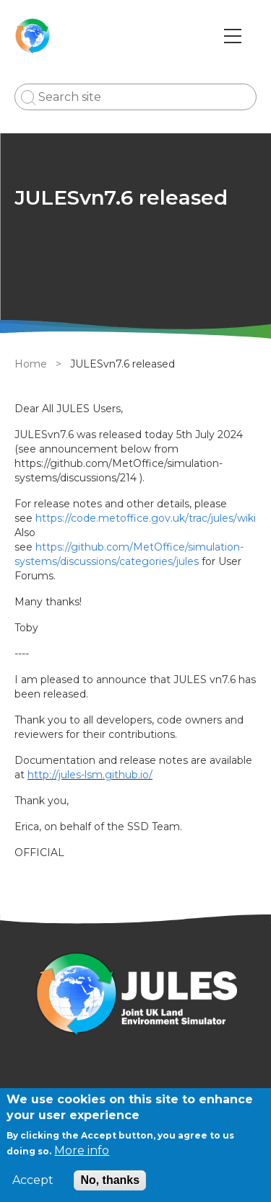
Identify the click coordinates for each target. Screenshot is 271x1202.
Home (30, 363)
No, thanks (109, 1180)
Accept (32, 1180)
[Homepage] (135, 996)
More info (81, 1150)
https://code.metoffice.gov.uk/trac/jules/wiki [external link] (145, 518)
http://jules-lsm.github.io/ (89, 774)
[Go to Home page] (32, 36)
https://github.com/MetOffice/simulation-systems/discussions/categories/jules (129, 554)
